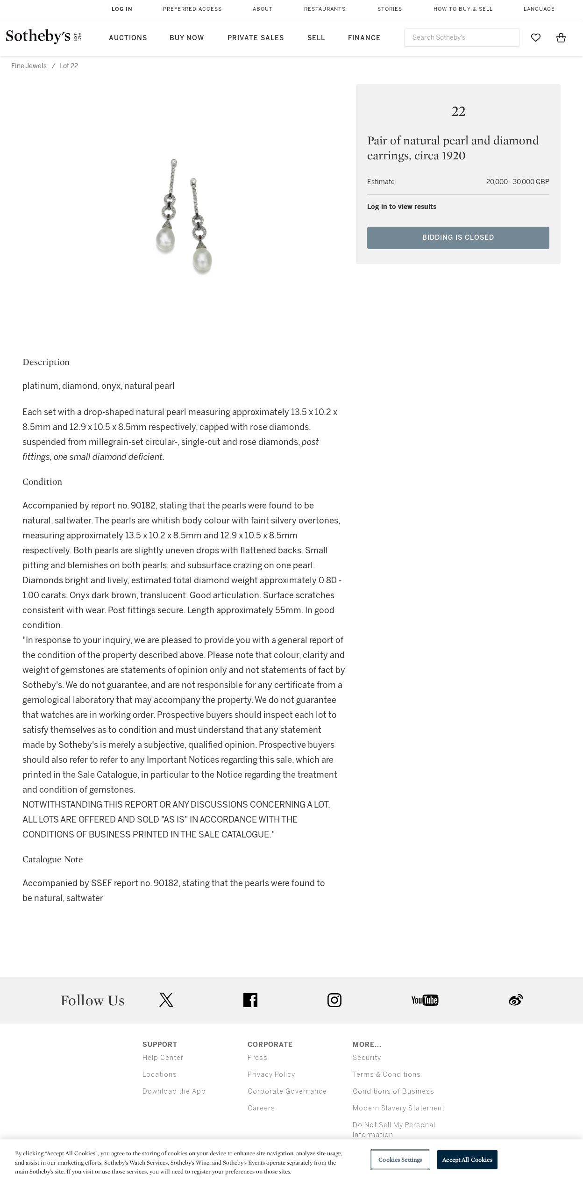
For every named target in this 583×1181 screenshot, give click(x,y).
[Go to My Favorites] (535, 37)
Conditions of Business (393, 1091)
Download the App (174, 1091)
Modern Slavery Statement (399, 1108)
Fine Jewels (29, 66)
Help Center (163, 1058)
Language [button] (539, 9)
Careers (261, 1108)
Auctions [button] (128, 38)
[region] (291, 1160)
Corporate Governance (287, 1091)
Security (367, 1058)
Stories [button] (389, 9)
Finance (364, 38)
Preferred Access (192, 9)
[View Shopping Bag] (561, 37)
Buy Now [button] (187, 38)
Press (258, 1058)
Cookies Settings (400, 1159)
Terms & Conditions (387, 1075)
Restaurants (325, 9)
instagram (334, 1000)
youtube (425, 1000)
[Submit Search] (509, 37)
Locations (159, 1075)
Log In (122, 9)
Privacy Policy (271, 1075)
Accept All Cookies (467, 1159)
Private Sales (256, 38)
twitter (166, 1000)
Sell (316, 38)
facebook (250, 1000)
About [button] (263, 9)
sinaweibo (516, 1000)
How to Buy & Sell (463, 9)
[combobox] (462, 38)
